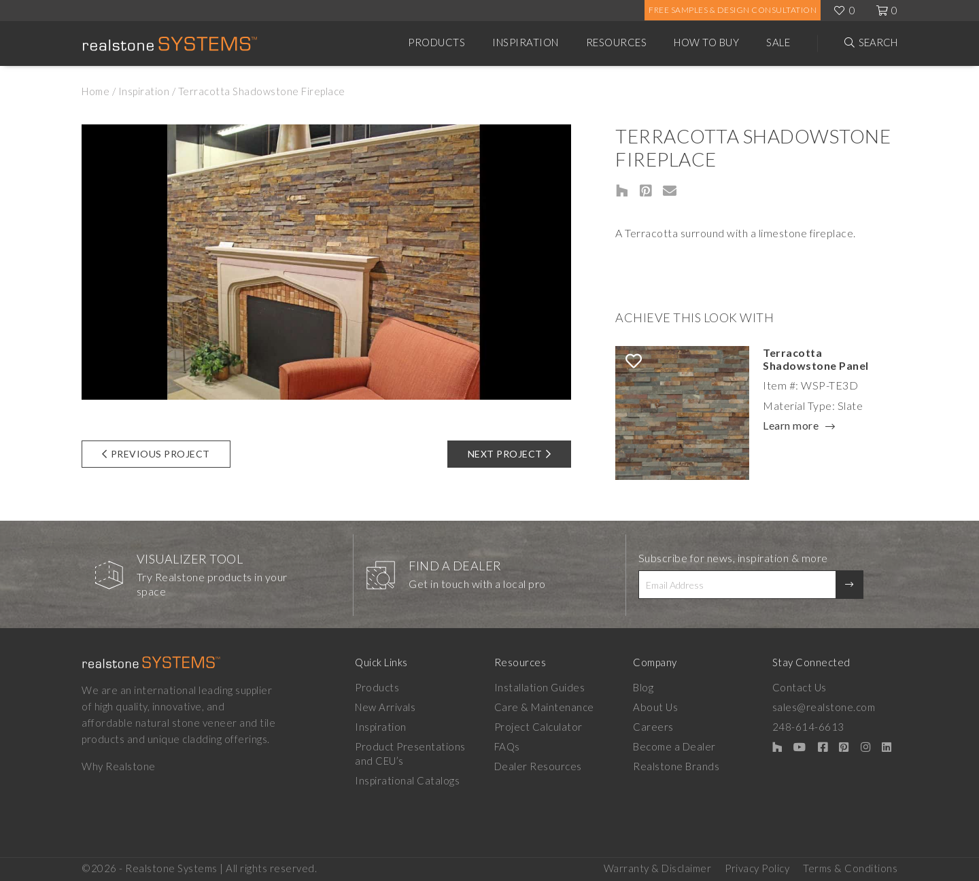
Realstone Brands (676, 766)
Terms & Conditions (850, 868)
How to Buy (706, 42)
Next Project (509, 454)
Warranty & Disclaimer (658, 868)
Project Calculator (538, 727)
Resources (616, 42)
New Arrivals (385, 707)
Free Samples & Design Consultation (733, 10)
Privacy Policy (757, 868)
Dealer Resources (538, 766)
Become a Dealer (674, 746)
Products (436, 42)
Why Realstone (119, 766)
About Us (655, 707)
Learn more (791, 426)
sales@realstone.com (824, 707)
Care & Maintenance (544, 707)
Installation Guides (539, 687)
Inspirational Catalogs (407, 780)
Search (878, 42)
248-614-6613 (808, 727)
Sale (778, 42)
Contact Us (799, 687)
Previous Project (156, 454)
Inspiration (525, 42)
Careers (653, 727)
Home (95, 91)
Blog (643, 687)
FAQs (507, 746)
